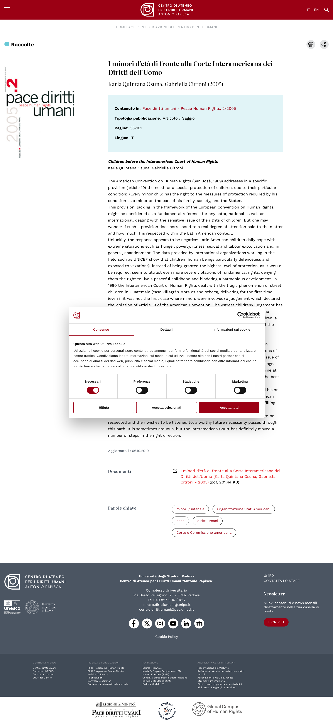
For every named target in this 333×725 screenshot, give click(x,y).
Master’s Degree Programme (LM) (161, 671)
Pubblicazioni (95, 677)
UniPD (269, 575)
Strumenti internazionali (212, 681)
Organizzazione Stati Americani (243, 509)
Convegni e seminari (99, 681)
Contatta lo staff (282, 581)
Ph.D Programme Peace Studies (106, 671)
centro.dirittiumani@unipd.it (167, 605)
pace (180, 521)
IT (308, 10)
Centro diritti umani (44, 668)
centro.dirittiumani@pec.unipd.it (166, 609)
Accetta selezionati (166, 407)
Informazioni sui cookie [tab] (231, 329)
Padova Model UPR (153, 684)
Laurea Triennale (152, 668)
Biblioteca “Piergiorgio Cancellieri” (217, 687)
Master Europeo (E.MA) (155, 674)
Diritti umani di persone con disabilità (220, 684)
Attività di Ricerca (98, 674)
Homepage (125, 27)
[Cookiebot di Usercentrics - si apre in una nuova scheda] (240, 315)
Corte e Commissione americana (204, 532)
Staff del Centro (42, 677)
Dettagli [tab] (167, 329)
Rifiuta (104, 407)
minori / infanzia (190, 509)
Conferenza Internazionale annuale (108, 684)
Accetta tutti (229, 407)
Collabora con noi (43, 674)
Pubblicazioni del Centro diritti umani (179, 27)
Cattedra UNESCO (43, 671)
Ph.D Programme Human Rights (106, 668)
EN (316, 10)
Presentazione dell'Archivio (213, 668)
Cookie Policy (166, 636)
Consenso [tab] (101, 329)
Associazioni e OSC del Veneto (215, 677)
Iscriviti (276, 622)
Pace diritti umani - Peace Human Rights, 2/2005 (189, 108)
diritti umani (207, 521)
